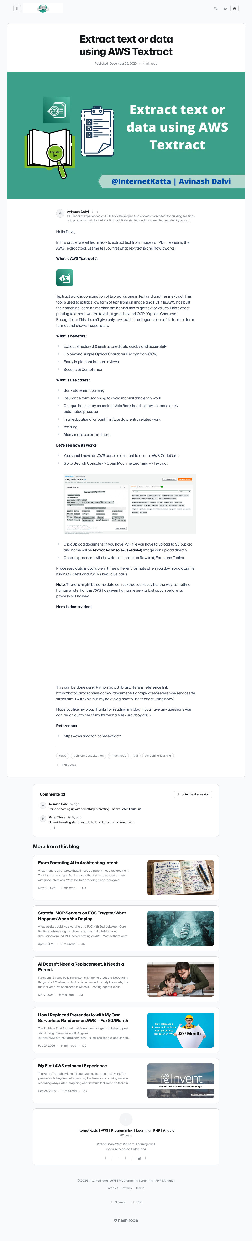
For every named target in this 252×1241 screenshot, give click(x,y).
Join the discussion (193, 794)
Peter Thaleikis (130, 809)
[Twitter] (106, 1158)
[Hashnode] (146, 1158)
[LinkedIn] (97, 212)
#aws (62, 755)
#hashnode (118, 755)
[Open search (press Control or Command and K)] (216, 8)
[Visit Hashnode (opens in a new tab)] (126, 1220)
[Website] (139, 1158)
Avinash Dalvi (78, 211)
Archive (113, 1188)
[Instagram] (113, 1158)
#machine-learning (158, 755)
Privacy (127, 1188)
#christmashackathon (88, 755)
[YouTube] (133, 1158)
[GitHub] (119, 1158)
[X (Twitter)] (92, 212)
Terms (140, 1188)
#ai (135, 755)
